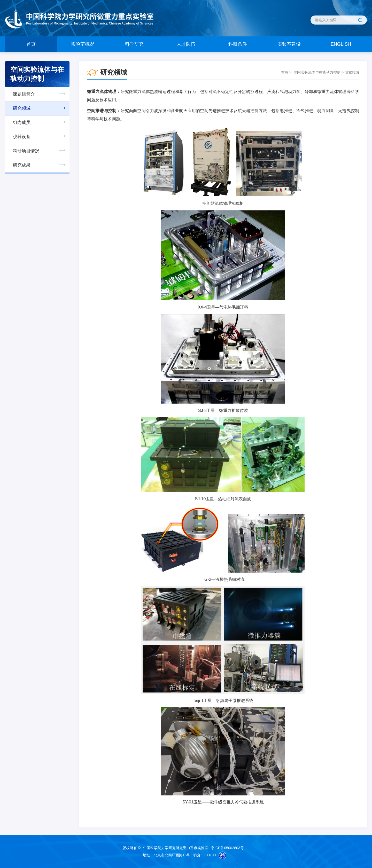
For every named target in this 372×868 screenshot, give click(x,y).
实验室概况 (82, 44)
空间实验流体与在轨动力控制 (316, 72)
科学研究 (134, 44)
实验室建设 (289, 44)
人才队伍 (186, 44)
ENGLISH (341, 44)
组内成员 (21, 122)
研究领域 (21, 108)
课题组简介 (24, 94)
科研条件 (237, 44)
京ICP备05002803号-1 (229, 848)
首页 (31, 44)
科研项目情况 (26, 150)
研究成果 (21, 165)
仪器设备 (21, 136)
